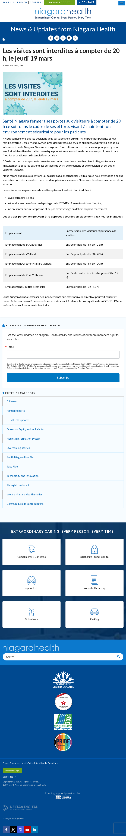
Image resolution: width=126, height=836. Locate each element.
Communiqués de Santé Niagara (25, 503)
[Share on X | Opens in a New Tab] (75, 38)
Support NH (31, 588)
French (22, 2)
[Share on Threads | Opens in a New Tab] (56, 38)
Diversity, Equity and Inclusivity (25, 429)
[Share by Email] (69, 38)
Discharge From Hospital (94, 556)
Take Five (12, 466)
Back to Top (8, 776)
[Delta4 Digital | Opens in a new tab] (20, 807)
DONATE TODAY (59, 2)
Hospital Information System (23, 438)
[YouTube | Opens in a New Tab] (27, 829)
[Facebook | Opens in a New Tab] (6, 829)
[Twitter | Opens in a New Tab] (13, 829)
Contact (88, 2)
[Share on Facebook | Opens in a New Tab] (50, 38)
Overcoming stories (18, 447)
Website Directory (95, 588)
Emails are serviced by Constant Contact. (75, 368)
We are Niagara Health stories (24, 494)
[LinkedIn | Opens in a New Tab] (34, 829)
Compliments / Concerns (31, 556)
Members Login (12, 770)
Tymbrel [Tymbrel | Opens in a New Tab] (20, 818)
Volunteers (31, 619)
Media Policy (28, 763)
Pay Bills (9, 2)
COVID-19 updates (18, 420)
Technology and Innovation (23, 475)
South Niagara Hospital (20, 457)
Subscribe (63, 377)
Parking (94, 619)
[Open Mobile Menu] (121, 3)
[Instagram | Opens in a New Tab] (20, 829)
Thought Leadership (18, 485)
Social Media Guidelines (47, 763)
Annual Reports (16, 410)
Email (10, 347)
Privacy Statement (11, 763)
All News (12, 401)
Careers (35, 2)
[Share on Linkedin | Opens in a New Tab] (63, 38)
